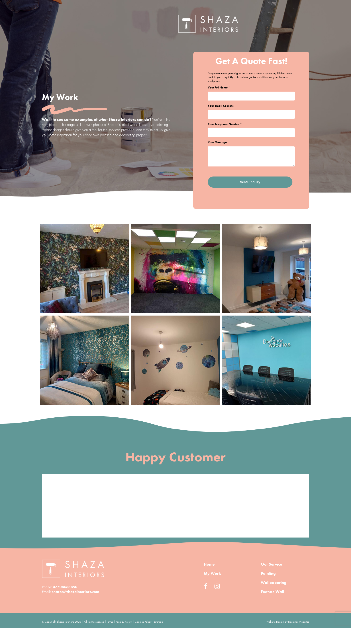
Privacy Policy (124, 622)
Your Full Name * (219, 87)
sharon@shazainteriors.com (75, 591)
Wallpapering (273, 582)
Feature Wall (272, 591)
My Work (212, 573)
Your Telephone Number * (225, 124)
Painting (268, 573)
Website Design (275, 622)
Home (239, 25)
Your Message (217, 142)
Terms (109, 622)
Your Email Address (221, 106)
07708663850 (65, 586)
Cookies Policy (143, 622)
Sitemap (158, 622)
